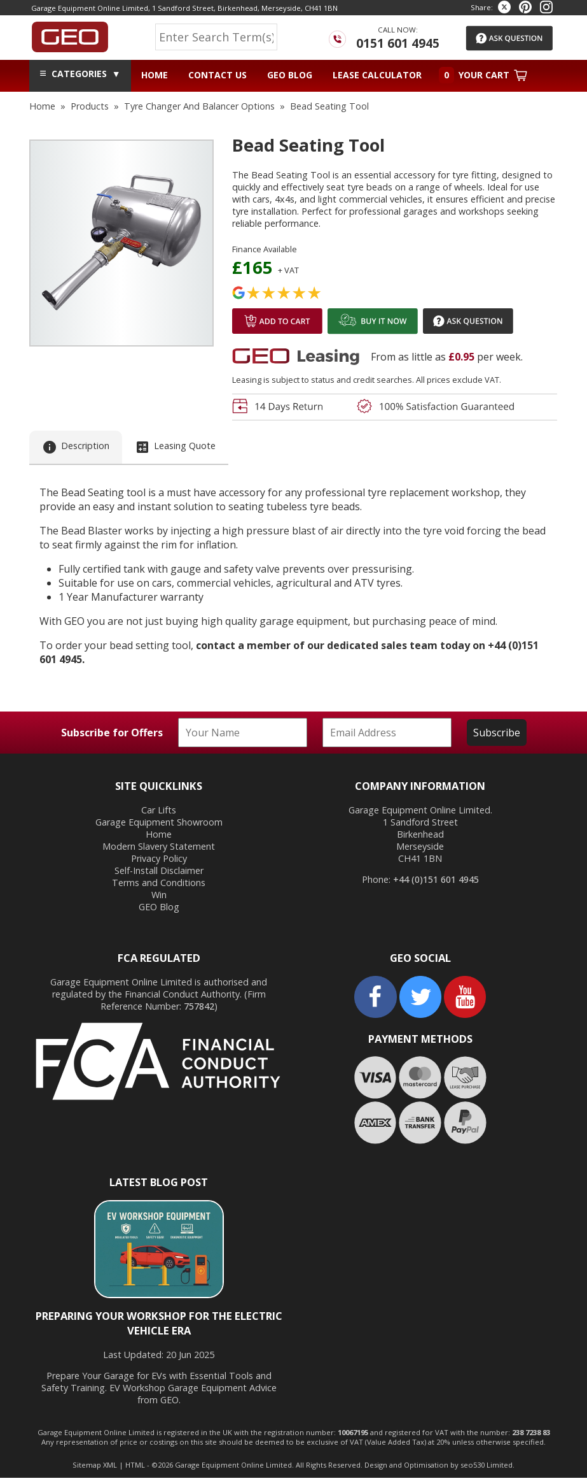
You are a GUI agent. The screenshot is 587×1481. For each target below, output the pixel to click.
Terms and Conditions (158, 885)
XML (110, 1468)
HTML (135, 1468)
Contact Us (217, 75)
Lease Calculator (377, 75)
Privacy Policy (159, 861)
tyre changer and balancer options (199, 106)
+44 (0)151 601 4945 (436, 882)
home (42, 106)
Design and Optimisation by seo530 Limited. (439, 1468)
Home (154, 75)
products (90, 106)
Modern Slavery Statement (158, 849)
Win (159, 897)
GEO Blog (289, 75)
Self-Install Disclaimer (159, 873)
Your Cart (483, 75)
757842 (199, 1009)
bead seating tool (329, 106)
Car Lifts (158, 812)
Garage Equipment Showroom (159, 825)
